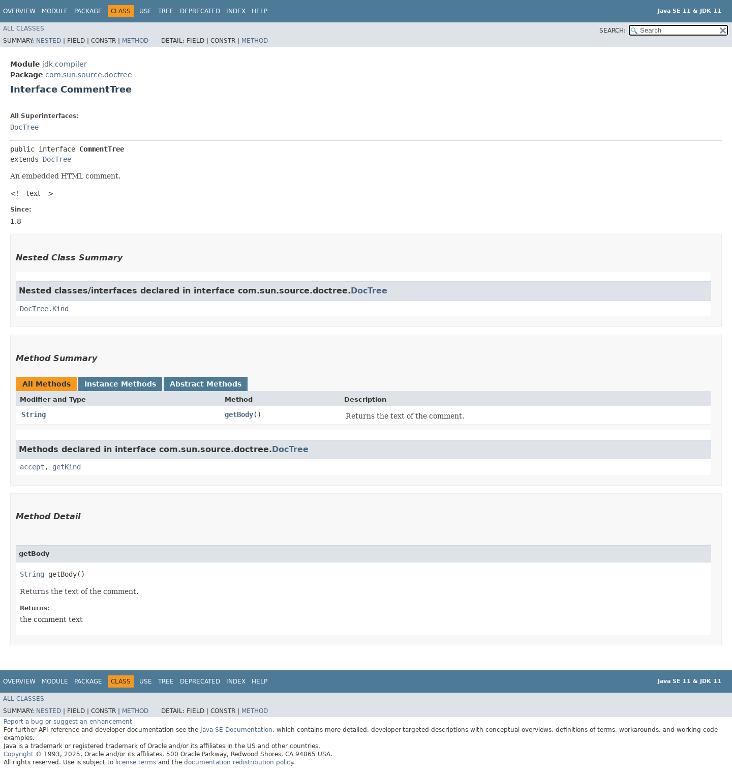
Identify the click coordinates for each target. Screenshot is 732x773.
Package (88, 11)
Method (135, 40)
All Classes (23, 28)
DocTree (24, 127)
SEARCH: (612, 30)
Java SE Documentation (236, 729)
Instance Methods (120, 384)
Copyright (19, 754)
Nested (48, 40)
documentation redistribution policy (238, 762)
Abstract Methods (205, 384)
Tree (166, 11)
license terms (135, 762)
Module (55, 11)
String (33, 414)
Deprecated (200, 11)
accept (32, 467)
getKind (66, 467)
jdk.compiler (64, 64)
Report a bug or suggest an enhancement (68, 721)
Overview (19, 11)
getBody (239, 414)
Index (236, 11)
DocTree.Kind (44, 309)
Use (145, 11)
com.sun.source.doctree (88, 75)
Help (259, 11)
